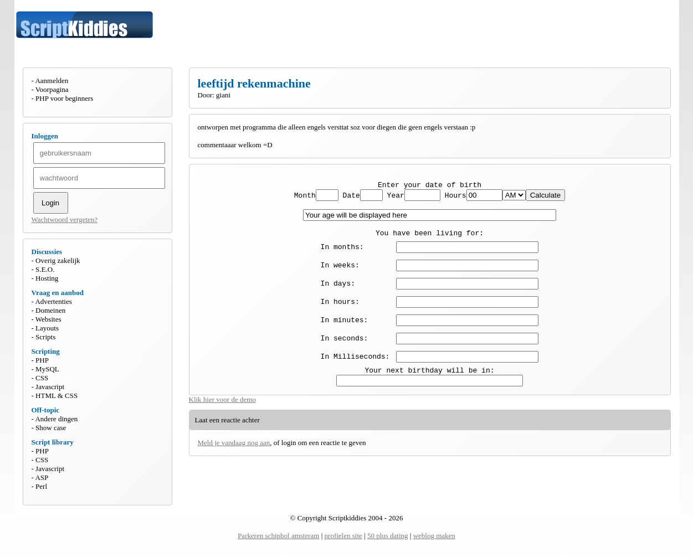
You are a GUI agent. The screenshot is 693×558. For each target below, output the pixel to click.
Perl (41, 486)
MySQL (47, 369)
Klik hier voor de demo (222, 409)
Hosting (46, 278)
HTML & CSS (56, 395)
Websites (48, 319)
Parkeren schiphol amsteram (278, 535)
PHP (42, 360)
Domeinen (50, 310)
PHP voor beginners (64, 98)
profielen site (343, 535)
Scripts (45, 337)
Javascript (49, 387)
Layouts (47, 328)
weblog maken (434, 535)
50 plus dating (387, 535)
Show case (50, 427)
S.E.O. (44, 269)
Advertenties (53, 301)
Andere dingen (56, 419)
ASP (41, 477)
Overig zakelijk (57, 260)
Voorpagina (52, 89)
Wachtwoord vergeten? (65, 219)
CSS (41, 378)
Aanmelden (51, 80)
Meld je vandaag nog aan (234, 452)
